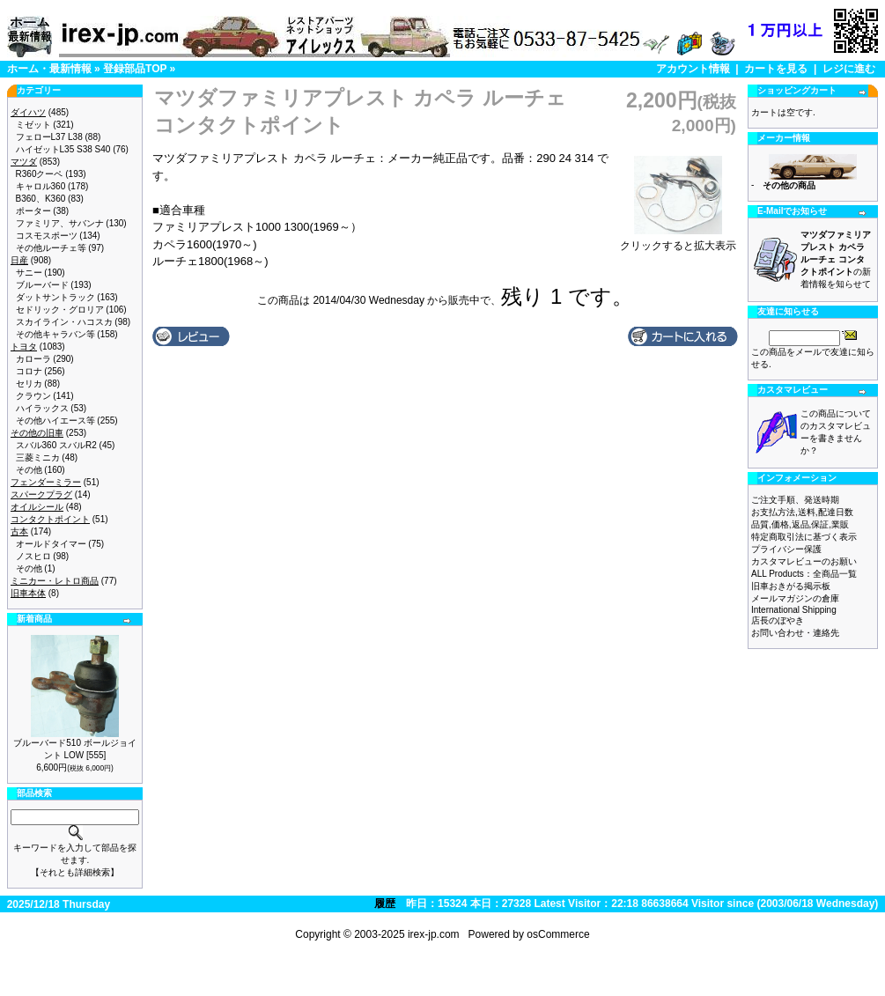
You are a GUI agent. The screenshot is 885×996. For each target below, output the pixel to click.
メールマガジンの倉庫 (795, 598)
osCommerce (558, 934)
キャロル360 (41, 186)
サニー (29, 272)
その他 (29, 470)
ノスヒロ (33, 556)
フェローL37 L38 (49, 137)
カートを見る (776, 69)
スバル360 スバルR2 (56, 445)
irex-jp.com (434, 934)
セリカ (29, 383)
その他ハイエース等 (55, 420)
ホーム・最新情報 (49, 69)
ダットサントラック (55, 297)
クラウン (33, 396)
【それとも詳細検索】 (75, 872)
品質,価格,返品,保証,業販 (800, 524)
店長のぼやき (777, 620)
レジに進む (848, 69)
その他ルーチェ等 (51, 248)
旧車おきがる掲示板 (790, 586)
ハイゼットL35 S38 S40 (63, 149)
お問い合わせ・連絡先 (795, 633)
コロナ (29, 371)
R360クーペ (39, 174)
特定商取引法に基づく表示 (804, 537)
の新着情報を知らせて (835, 259)
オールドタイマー (51, 544)
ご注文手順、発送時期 (795, 500)
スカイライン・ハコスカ (64, 322)
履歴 (384, 903)
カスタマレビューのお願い (804, 561)
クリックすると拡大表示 (678, 240)
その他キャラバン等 (55, 334)
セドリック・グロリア (60, 309)
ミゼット (33, 124)
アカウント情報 (693, 69)
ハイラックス (42, 408)
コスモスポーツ (46, 235)
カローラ (33, 359)
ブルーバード (42, 285)
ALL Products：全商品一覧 (804, 574)
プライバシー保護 (786, 549)
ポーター (33, 211)
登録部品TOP (134, 69)
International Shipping (794, 610)
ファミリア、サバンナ (60, 223)
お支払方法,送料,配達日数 (802, 512)
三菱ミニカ (38, 457)
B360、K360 (41, 198)
